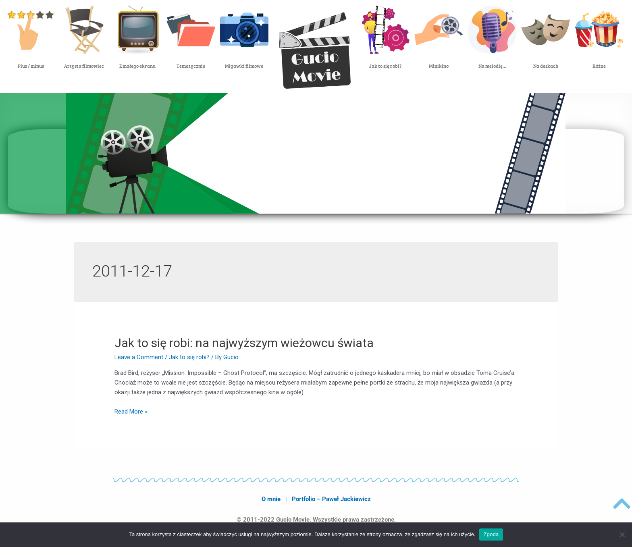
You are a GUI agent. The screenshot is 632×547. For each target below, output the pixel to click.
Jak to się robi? (189, 357)
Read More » (131, 411)
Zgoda (491, 534)
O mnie (271, 499)
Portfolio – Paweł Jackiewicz (331, 499)
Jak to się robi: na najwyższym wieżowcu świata (244, 343)
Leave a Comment (138, 357)
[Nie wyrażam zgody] (622, 534)
